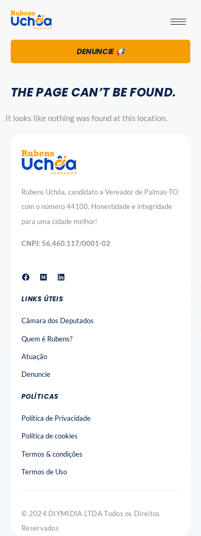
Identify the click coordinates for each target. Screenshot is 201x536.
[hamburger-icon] (178, 21)
